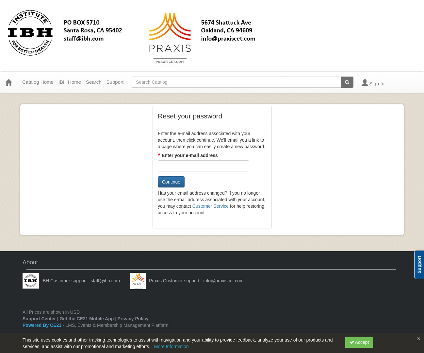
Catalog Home (38, 82)
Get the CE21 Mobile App (86, 318)
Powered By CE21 (43, 325)
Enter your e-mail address (190, 155)
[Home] (8, 82)
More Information (171, 346)
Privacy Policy (133, 318)
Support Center (39, 318)
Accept (359, 342)
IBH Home (69, 82)
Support (115, 82)
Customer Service (210, 206)
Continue (171, 182)
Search (94, 82)
